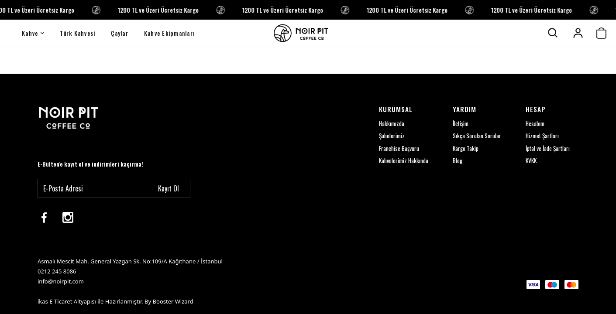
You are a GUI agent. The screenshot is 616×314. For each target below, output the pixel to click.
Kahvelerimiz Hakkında (400, 160)
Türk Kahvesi (77, 33)
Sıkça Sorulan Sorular (475, 135)
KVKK (529, 160)
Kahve (33, 33)
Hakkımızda (388, 122)
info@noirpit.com (61, 281)
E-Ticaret (60, 301)
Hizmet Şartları (541, 135)
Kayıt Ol (168, 187)
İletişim (459, 122)
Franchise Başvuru (395, 148)
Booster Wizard (173, 301)
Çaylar (119, 33)
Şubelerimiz (388, 135)
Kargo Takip (464, 148)
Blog (456, 160)
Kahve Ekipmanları (169, 33)
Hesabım (533, 122)
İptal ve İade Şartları (546, 148)
